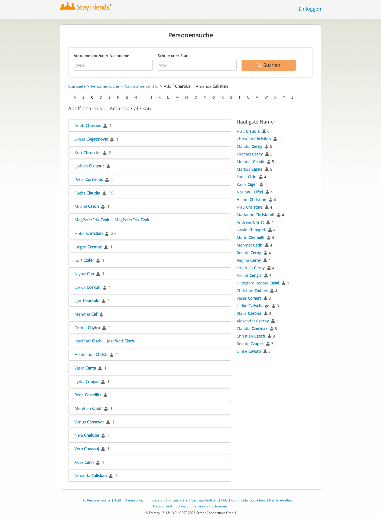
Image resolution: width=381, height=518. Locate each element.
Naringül (250, 192)
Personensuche (105, 86)
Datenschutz (134, 500)
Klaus (249, 313)
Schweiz (182, 506)
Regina (249, 260)
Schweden (219, 506)
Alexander (253, 320)
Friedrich (251, 267)
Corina (87, 327)
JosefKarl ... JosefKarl (104, 341)
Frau (248, 131)
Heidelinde (91, 354)
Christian (254, 138)
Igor (86, 300)
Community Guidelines (248, 500)
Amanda (90, 475)
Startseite (77, 86)
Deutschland (162, 506)
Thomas (250, 154)
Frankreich (200, 506)
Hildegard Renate (258, 283)
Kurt (87, 152)
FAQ (224, 500)
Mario (250, 237)
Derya (87, 287)
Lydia (86, 381)
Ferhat (249, 275)
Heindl (251, 199)
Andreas (250, 222)
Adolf (87, 125)
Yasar (249, 298)
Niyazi (84, 273)
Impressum (156, 500)
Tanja (246, 176)
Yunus (89, 422)
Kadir (247, 184)
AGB (117, 500)
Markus (249, 169)
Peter (88, 179)
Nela (86, 435)
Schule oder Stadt (174, 55)
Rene (87, 394)
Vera (86, 448)
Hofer (88, 233)
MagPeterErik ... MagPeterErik (111, 219)
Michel (86, 206)
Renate (249, 252)
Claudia (249, 146)
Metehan (88, 408)
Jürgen (88, 247)
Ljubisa (89, 166)
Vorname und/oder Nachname (101, 55)
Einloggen (310, 8)
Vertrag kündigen (204, 500)
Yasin (85, 368)
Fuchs (87, 193)
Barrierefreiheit (281, 500)
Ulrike (253, 305)
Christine (252, 290)
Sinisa (91, 139)
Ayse (84, 462)
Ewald (251, 229)
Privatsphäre (178, 500)
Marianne (255, 214)
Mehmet (85, 314)
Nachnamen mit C (141, 86)
